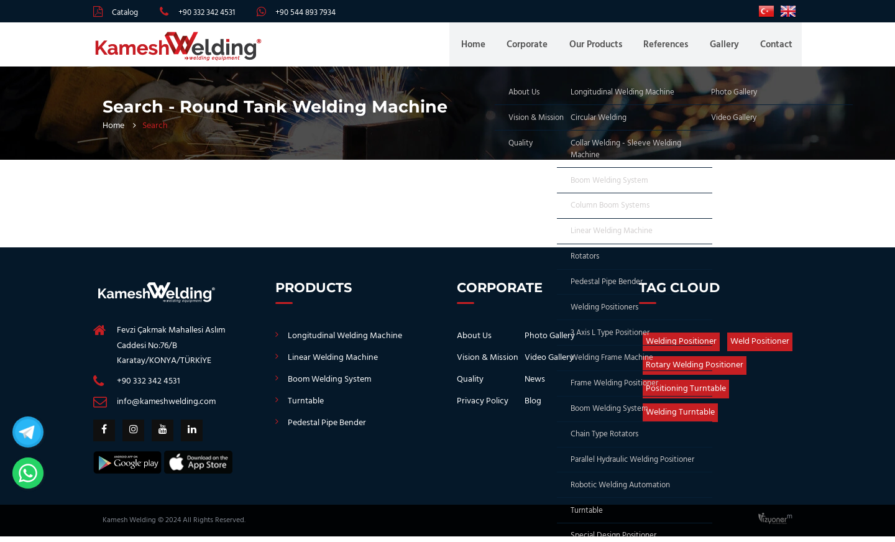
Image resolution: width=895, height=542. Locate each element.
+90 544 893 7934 (305, 12)
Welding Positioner (681, 347)
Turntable (306, 407)
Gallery (726, 47)
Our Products (603, 47)
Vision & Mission (487, 363)
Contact (776, 47)
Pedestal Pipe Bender (327, 428)
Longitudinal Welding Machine (345, 341)
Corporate (538, 47)
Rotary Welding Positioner (694, 371)
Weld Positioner (759, 347)
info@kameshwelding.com (166, 407)
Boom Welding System (329, 385)
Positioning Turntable (686, 394)
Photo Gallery (550, 341)
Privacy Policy (482, 407)
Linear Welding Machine (333, 363)
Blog (533, 407)
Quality (470, 385)
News (535, 385)
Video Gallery (549, 363)
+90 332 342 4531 (206, 12)
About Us (474, 341)
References (671, 47)
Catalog (125, 12)
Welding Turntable (680, 418)
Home (487, 47)
